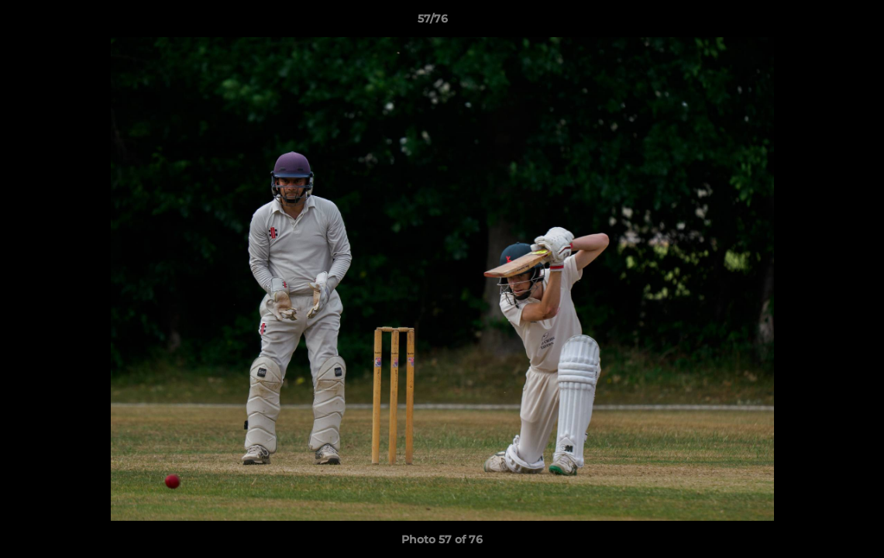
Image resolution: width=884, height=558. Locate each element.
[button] (819, 22)
